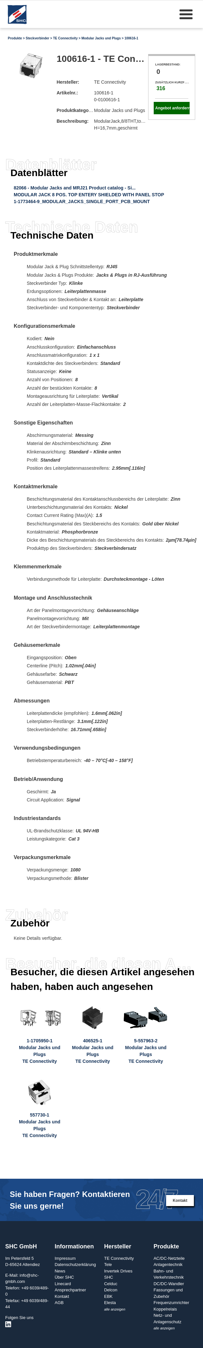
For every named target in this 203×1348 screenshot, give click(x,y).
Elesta (110, 1302)
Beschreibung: (72, 121)
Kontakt (180, 1200)
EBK (108, 1296)
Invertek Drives (118, 1271)
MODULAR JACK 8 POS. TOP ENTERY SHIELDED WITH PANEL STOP (89, 194)
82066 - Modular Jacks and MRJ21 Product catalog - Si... (74, 187)
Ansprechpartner (70, 1289)
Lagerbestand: (167, 64)
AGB (59, 1302)
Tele (108, 1264)
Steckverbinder (37, 38)
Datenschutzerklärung (75, 1264)
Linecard (63, 1283)
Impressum (65, 1258)
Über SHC (64, 1277)
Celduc (110, 1283)
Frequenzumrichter (171, 1302)
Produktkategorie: (76, 110)
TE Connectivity (65, 38)
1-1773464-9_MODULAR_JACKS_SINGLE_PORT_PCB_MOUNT (82, 201)
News (60, 1271)
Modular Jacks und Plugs (101, 38)
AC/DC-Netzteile (168, 1258)
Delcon (110, 1289)
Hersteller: (67, 82)
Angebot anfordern (172, 108)
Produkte (15, 38)
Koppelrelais (165, 1309)
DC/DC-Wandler (168, 1283)
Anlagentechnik (167, 1264)
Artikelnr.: (67, 92)
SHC (108, 1277)
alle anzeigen (114, 1309)
